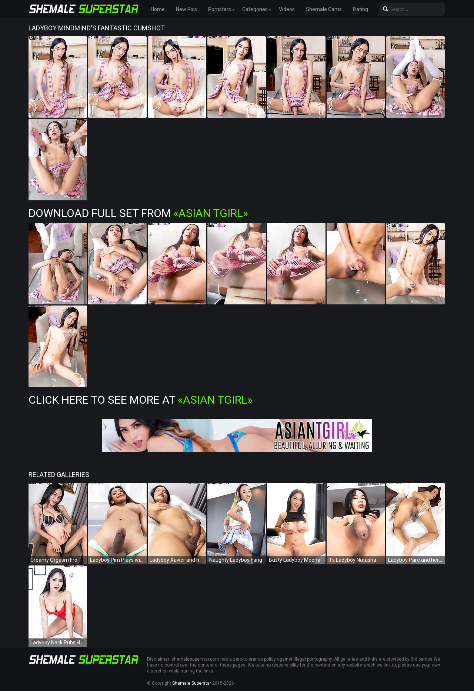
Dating (360, 9)
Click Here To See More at (141, 399)
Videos (287, 9)
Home (158, 9)
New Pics (186, 9)
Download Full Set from (138, 213)
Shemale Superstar (191, 683)
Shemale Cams (324, 9)
